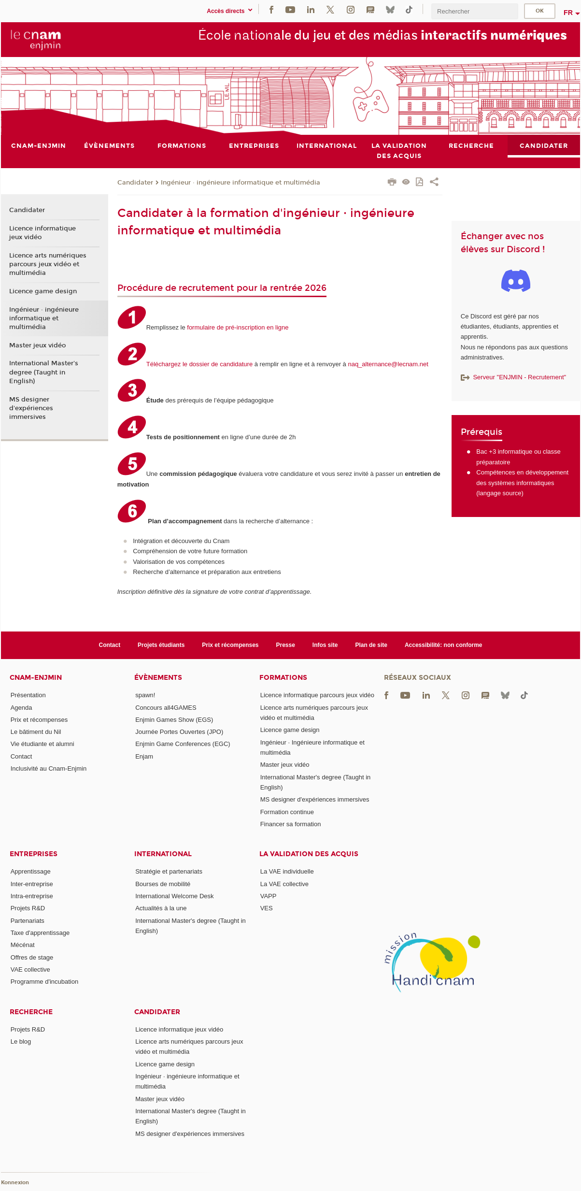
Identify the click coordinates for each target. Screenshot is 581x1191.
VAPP (268, 896)
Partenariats (27, 920)
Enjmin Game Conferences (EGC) (182, 744)
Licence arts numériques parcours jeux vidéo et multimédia (47, 264)
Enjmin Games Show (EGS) (174, 719)
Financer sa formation (290, 824)
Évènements (158, 678)
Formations (283, 678)
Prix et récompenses (230, 645)
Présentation (28, 695)
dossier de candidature (221, 364)
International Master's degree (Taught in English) (43, 372)
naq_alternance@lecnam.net (388, 364)
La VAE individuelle (287, 871)
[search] (474, 11)
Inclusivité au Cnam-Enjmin (49, 768)
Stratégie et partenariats (168, 871)
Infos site (325, 645)
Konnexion (15, 1183)
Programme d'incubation (45, 981)
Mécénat (23, 944)
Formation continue (287, 812)
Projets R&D (28, 908)
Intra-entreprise (32, 896)
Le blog (21, 1041)
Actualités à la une (160, 908)
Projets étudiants (161, 645)
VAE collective (30, 969)
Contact (110, 645)
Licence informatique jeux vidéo (42, 233)
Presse (285, 645)
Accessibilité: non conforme (443, 645)
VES (266, 908)
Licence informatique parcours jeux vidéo (317, 695)
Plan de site (371, 645)
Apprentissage (31, 871)
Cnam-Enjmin (36, 678)
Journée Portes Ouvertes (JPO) (179, 731)
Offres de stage (32, 957)
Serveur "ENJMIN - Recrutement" (513, 377)
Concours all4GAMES (165, 707)
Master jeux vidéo (37, 345)
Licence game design (43, 291)
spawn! (145, 695)
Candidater (135, 183)
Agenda (21, 707)
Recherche (31, 1012)
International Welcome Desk (174, 896)
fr (568, 12)
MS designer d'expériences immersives (31, 408)
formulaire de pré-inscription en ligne (237, 327)
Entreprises (33, 854)
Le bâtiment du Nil (36, 731)
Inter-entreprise (32, 884)
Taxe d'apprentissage (40, 932)
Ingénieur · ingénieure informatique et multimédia (240, 183)
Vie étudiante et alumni (42, 744)
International (163, 854)
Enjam (144, 756)
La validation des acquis (308, 854)
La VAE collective (284, 884)
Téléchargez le (167, 364)
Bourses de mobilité (162, 884)
